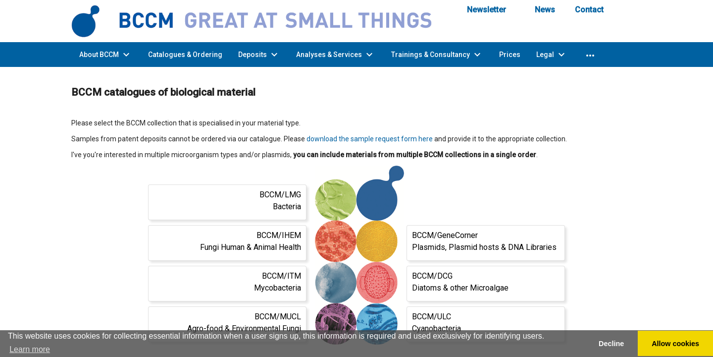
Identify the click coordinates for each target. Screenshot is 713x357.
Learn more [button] (29, 349)
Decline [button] (611, 344)
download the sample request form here (369, 139)
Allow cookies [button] (675, 344)
